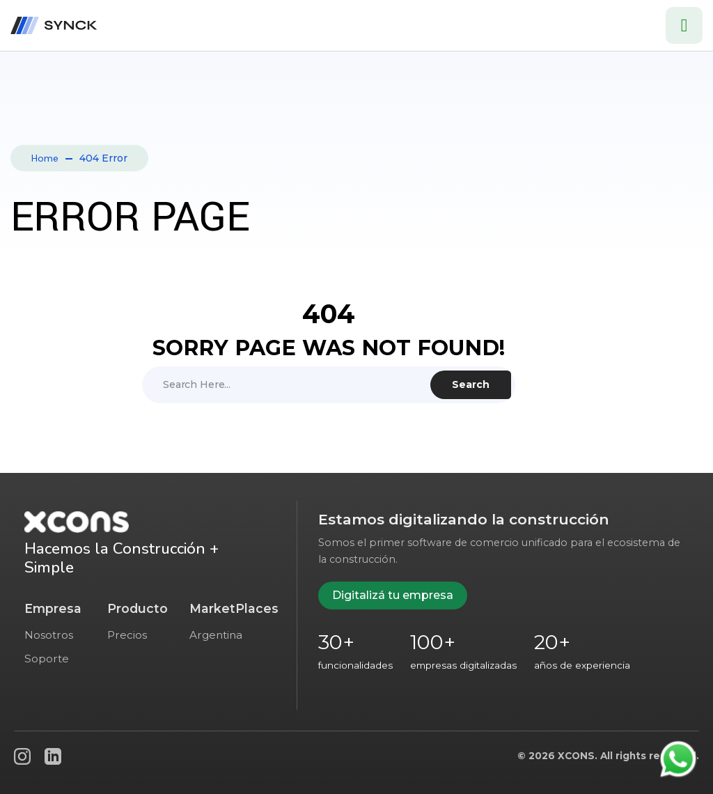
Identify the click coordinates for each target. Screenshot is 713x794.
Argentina (215, 634)
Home (44, 158)
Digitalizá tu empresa (392, 595)
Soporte (46, 658)
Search (470, 384)
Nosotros (48, 634)
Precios (127, 634)
